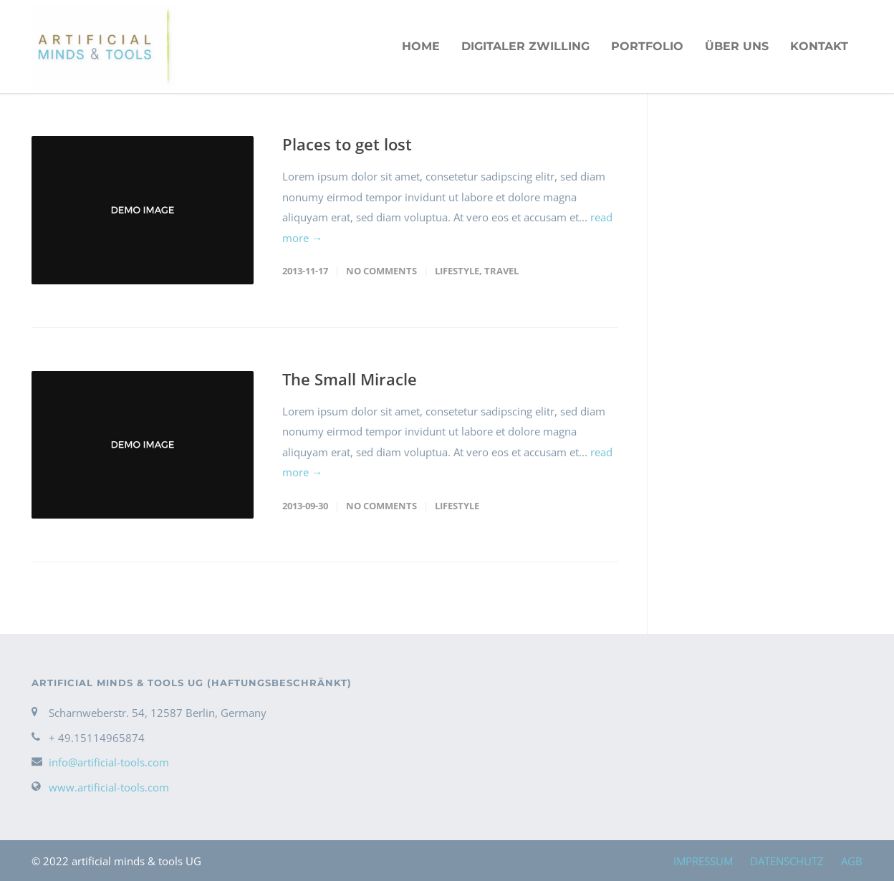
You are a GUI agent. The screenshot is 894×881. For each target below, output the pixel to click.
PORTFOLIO (647, 46)
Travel (501, 270)
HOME (421, 46)
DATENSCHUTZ (787, 861)
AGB (851, 861)
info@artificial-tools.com (109, 762)
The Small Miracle (349, 379)
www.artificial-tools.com (109, 787)
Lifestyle (457, 270)
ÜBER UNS (737, 46)
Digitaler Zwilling (525, 46)
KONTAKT (819, 46)
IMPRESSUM (703, 861)
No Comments (381, 270)
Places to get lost (347, 144)
